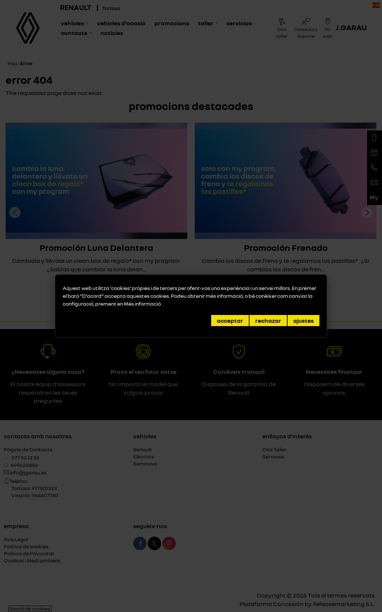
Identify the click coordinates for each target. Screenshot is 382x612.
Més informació (143, 303)
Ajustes (303, 320)
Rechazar (268, 320)
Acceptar (230, 320)
